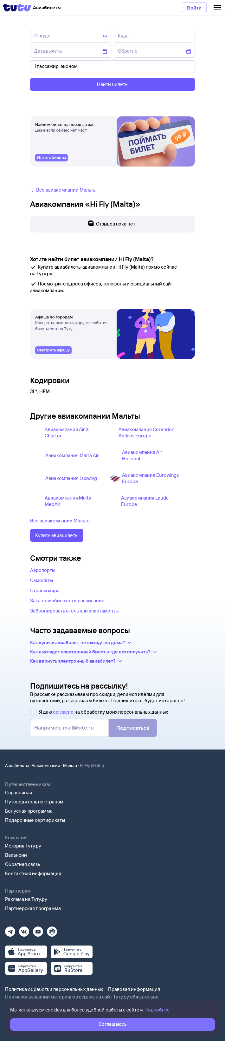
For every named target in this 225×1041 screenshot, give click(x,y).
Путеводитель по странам (34, 802)
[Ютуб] (38, 929)
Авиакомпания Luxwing (71, 478)
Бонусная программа (29, 811)
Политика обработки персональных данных (54, 989)
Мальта (70, 765)
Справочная (18, 792)
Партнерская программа (33, 908)
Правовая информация (134, 989)
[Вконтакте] (24, 929)
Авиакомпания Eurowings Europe (150, 478)
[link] (51, 157)
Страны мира (45, 590)
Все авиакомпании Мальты (60, 521)
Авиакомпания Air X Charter (67, 432)
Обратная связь (22, 864)
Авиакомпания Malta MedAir (68, 501)
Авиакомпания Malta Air (72, 455)
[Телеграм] (10, 929)
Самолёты (41, 580)
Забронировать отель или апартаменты (74, 611)
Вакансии (16, 855)
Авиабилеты (17, 765)
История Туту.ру (23, 846)
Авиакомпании (46, 765)
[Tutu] (17, 7)
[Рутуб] (52, 929)
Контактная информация (33, 873)
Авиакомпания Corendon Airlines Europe (146, 432)
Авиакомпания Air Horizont (142, 455)
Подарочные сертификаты (35, 820)
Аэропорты (42, 570)
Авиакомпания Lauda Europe (145, 501)
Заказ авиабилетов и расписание (67, 601)
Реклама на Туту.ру (26, 899)
